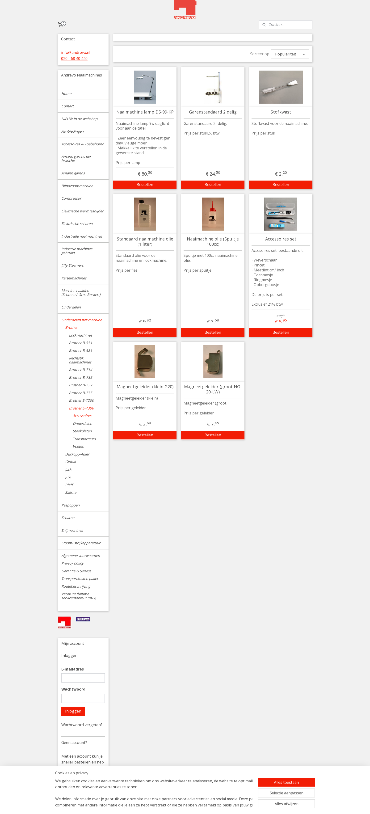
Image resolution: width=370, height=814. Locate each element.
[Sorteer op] (290, 54)
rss (216, 805)
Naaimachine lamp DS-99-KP (144, 112)
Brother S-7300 (81, 408)
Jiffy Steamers (72, 265)
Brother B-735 (80, 377)
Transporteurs (84, 438)
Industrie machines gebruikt (76, 250)
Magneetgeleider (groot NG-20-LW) (213, 389)
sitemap (207, 805)
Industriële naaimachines (81, 236)
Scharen (67, 517)
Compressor (71, 198)
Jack (68, 469)
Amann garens (73, 173)
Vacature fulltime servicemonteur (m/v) (78, 595)
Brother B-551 (80, 342)
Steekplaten (82, 431)
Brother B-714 (80, 369)
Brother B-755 (80, 392)
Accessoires (82, 415)
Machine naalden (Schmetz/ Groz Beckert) (80, 292)
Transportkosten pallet (79, 578)
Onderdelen (71, 307)
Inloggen (73, 711)
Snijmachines (72, 530)
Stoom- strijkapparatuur (80, 542)
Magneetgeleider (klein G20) (144, 386)
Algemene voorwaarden (80, 555)
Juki (68, 477)
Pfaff (69, 484)
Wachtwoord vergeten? (81, 724)
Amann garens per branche (76, 158)
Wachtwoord (73, 689)
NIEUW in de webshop (79, 118)
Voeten (78, 446)
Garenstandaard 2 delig (213, 112)
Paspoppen (70, 505)
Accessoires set (280, 239)
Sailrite (70, 492)
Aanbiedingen (72, 131)
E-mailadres (72, 669)
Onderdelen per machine (81, 319)
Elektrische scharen (76, 223)
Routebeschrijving (75, 586)
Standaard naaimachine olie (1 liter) (145, 241)
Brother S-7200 (81, 400)
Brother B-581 (80, 350)
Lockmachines (80, 335)
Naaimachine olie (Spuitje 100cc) (213, 241)
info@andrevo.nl (75, 52)
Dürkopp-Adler (77, 454)
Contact (67, 106)
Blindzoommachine (77, 185)
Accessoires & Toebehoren (82, 144)
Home (66, 93)
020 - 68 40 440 (74, 58)
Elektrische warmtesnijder (82, 211)
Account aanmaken (82, 786)
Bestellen (145, 184)
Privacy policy (72, 563)
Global (70, 461)
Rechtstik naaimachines (80, 360)
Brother (71, 327)
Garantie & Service (76, 571)
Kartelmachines (73, 278)
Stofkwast (280, 112)
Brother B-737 (80, 385)
